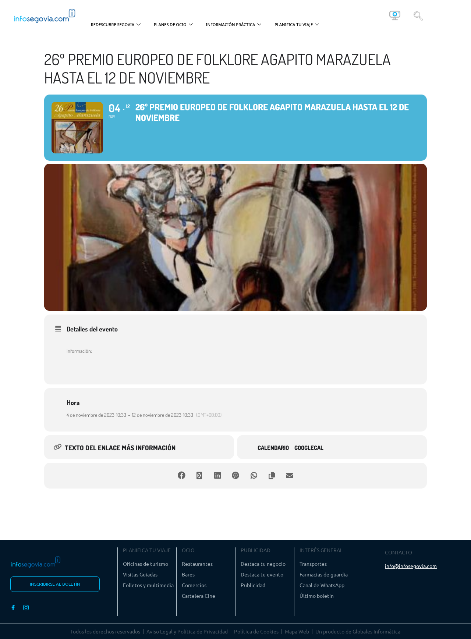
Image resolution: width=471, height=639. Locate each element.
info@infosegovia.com (411, 565)
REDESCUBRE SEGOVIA (116, 25)
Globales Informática (376, 631)
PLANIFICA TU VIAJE (297, 25)
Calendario (273, 447)
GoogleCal (308, 447)
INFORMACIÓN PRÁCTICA (234, 25)
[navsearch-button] (418, 15)
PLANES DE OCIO (173, 25)
